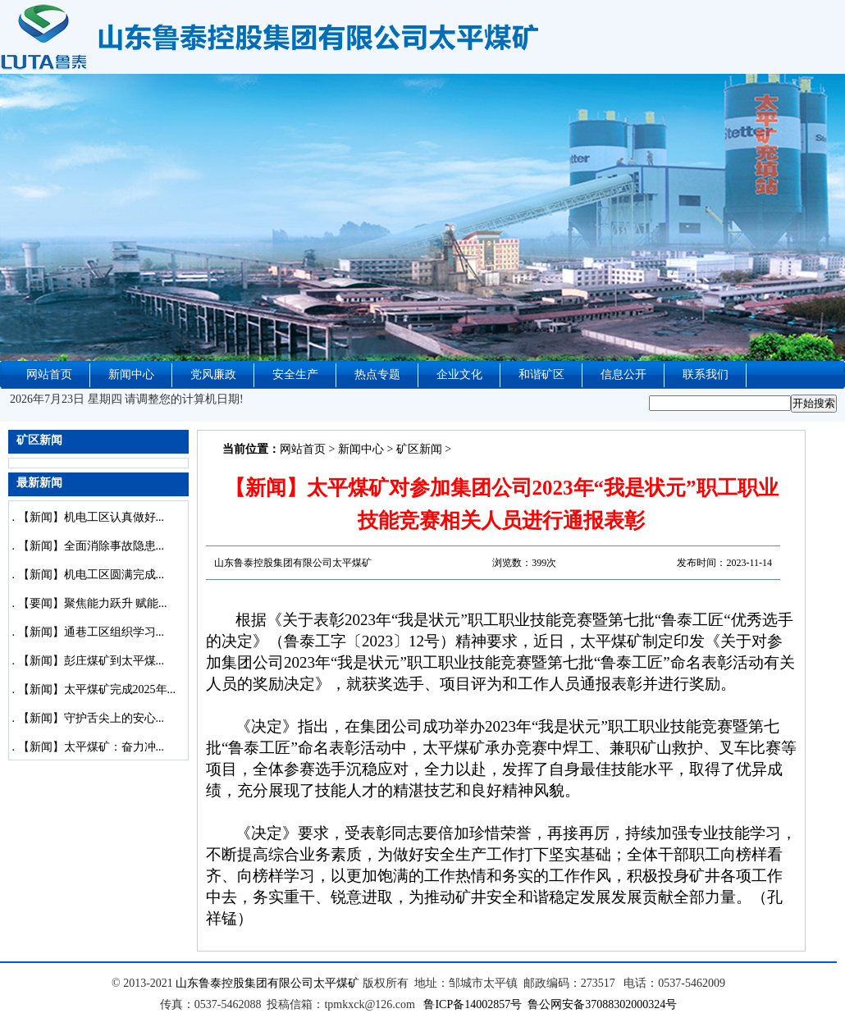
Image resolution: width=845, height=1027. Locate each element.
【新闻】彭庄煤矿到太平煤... (91, 661)
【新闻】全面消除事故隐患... (91, 546)
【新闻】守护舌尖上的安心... (91, 718)
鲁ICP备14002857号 (472, 1004)
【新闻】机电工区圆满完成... (91, 574)
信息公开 (623, 374)
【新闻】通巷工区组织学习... (91, 632)
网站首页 (49, 374)
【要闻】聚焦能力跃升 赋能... (92, 603)
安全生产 (295, 374)
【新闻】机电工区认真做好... (91, 517)
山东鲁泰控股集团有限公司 (244, 983)
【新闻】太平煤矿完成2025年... (97, 689)
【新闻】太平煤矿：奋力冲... (91, 747)
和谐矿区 (541, 374)
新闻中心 (131, 374)
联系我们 (706, 374)
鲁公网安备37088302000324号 (602, 1004)
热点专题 (377, 374)
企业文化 (459, 374)
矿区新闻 (419, 449)
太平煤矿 (336, 983)
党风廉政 (213, 374)
